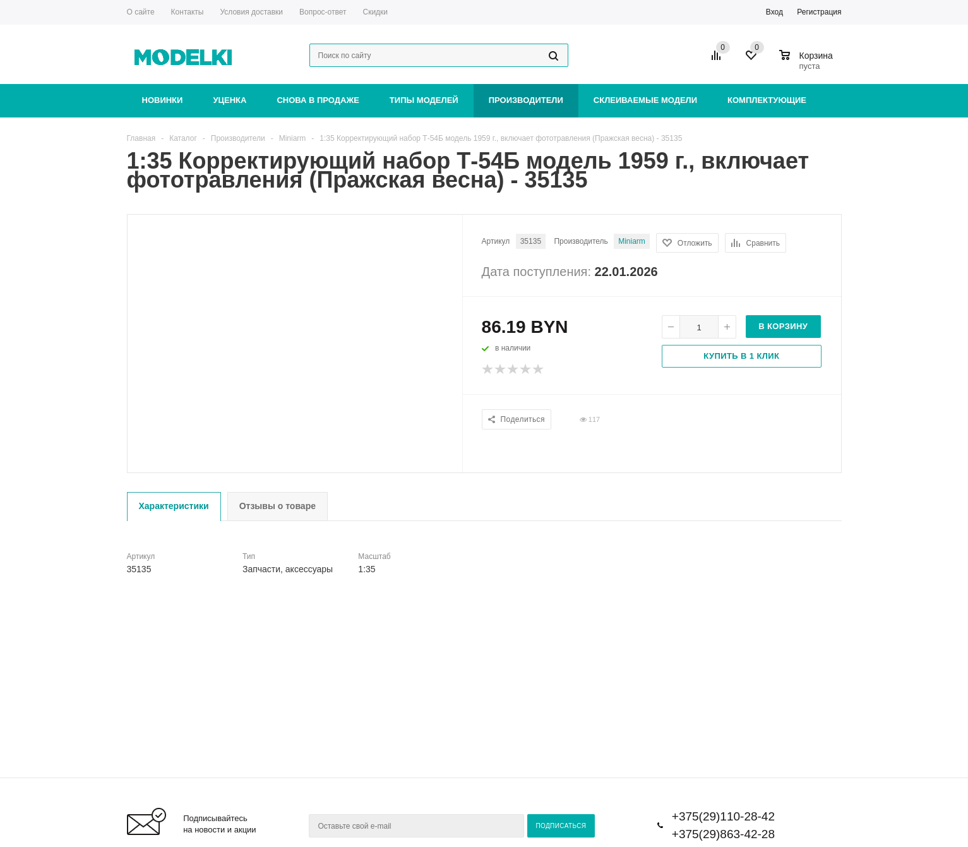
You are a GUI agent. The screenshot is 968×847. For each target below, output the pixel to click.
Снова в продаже (318, 100)
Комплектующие (766, 100)
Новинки (162, 100)
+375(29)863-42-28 (723, 834)
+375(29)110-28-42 (723, 816)
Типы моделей (424, 100)
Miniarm (631, 241)
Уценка (229, 100)
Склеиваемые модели (645, 100)
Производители (526, 100)
